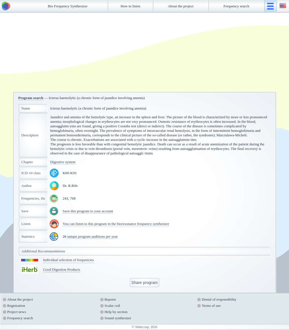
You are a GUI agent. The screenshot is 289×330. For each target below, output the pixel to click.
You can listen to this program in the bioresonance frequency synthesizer (116, 224)
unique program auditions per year (92, 236)
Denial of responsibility (219, 299)
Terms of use (211, 305)
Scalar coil (112, 305)
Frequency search (236, 6)
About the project (181, 6)
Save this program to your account (88, 211)
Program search (30, 98)
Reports (110, 299)
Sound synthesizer (117, 318)
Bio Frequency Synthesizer (67, 6)
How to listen (130, 6)
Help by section (116, 312)
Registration (16, 305)
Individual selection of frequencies (68, 260)
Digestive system (62, 162)
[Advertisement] (144, 52)
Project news (16, 312)
